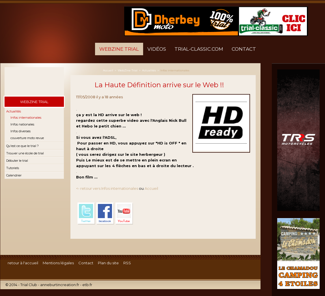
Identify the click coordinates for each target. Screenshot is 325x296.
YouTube (124, 214)
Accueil (108, 70)
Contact (244, 49)
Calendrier (13, 175)
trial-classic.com (199, 49)
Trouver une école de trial (25, 153)
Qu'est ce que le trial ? (22, 146)
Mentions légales (58, 263)
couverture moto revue (27, 138)
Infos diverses (20, 131)
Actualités (13, 111)
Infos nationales (22, 124)
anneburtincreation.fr (59, 284)
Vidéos (156, 49)
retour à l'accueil (23, 263)
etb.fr (87, 284)
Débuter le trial (17, 161)
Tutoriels (12, 168)
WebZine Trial (119, 49)
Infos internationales (25, 118)
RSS (127, 263)
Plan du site (108, 263)
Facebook (105, 214)
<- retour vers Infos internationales (107, 188)
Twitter (86, 214)
